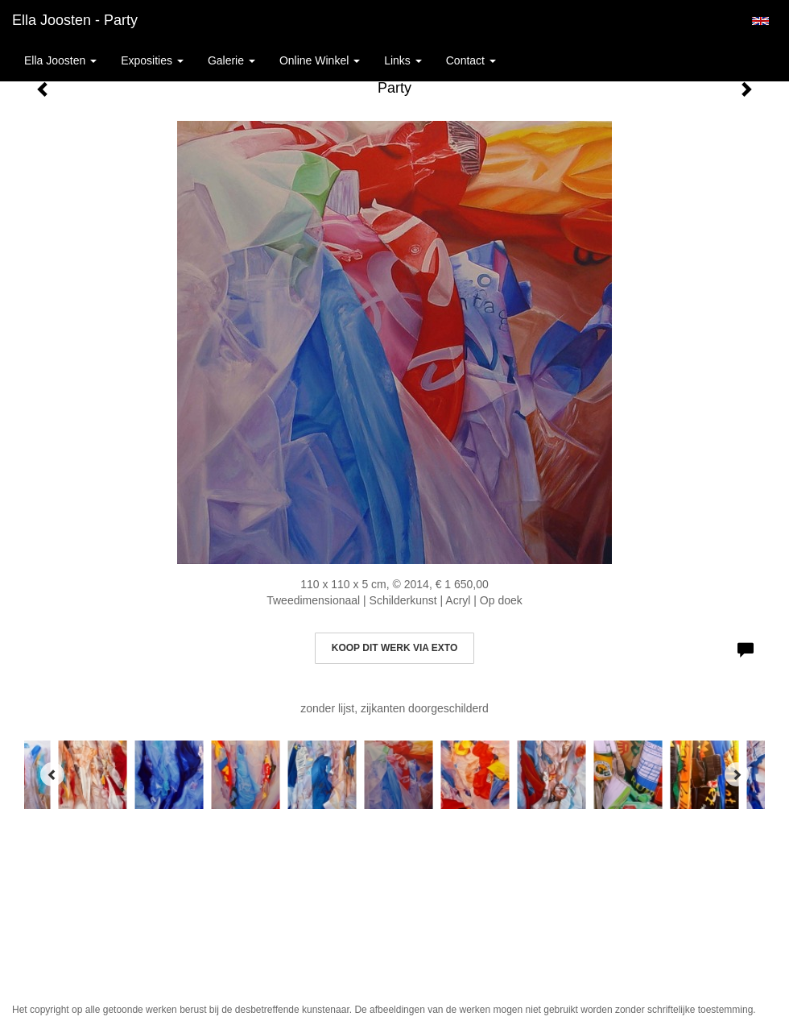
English (760, 21)
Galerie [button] (231, 60)
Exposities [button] (152, 60)
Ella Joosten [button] (60, 60)
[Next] (737, 774)
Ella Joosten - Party (75, 20)
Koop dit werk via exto (394, 647)
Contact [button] (471, 60)
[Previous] (52, 774)
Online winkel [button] (319, 60)
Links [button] (403, 60)
